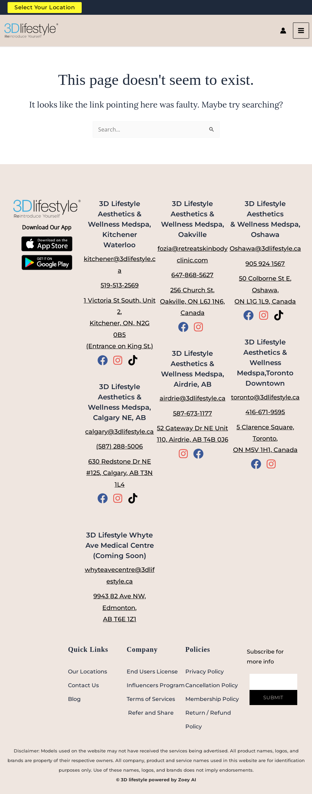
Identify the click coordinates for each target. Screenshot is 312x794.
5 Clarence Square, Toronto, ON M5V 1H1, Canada (265, 438)
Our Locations (87, 671)
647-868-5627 (192, 275)
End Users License (152, 671)
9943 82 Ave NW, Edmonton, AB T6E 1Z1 (119, 607)
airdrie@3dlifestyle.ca (193, 398)
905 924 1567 (265, 264)
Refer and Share (150, 713)
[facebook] (104, 360)
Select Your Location (44, 8)
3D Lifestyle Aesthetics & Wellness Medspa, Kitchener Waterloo (119, 224)
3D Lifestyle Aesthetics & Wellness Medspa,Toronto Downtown (265, 362)
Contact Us (83, 685)
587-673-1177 (192, 413)
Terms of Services (151, 699)
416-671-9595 (265, 412)
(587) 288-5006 (119, 447)
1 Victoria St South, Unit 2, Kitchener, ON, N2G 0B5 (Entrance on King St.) (119, 323)
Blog (74, 699)
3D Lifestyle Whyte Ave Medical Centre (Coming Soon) (119, 545)
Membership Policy (212, 699)
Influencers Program (156, 685)
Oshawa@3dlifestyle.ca (265, 249)
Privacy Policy (204, 671)
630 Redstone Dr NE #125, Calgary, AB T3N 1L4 (119, 473)
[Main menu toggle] (304, 34)
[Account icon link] (287, 34)
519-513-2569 (120, 285)
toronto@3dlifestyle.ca (265, 397)
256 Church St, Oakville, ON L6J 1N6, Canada (192, 301)
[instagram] (119, 360)
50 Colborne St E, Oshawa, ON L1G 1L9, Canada (265, 290)
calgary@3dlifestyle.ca (119, 431)
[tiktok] (134, 360)
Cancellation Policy (211, 685)
